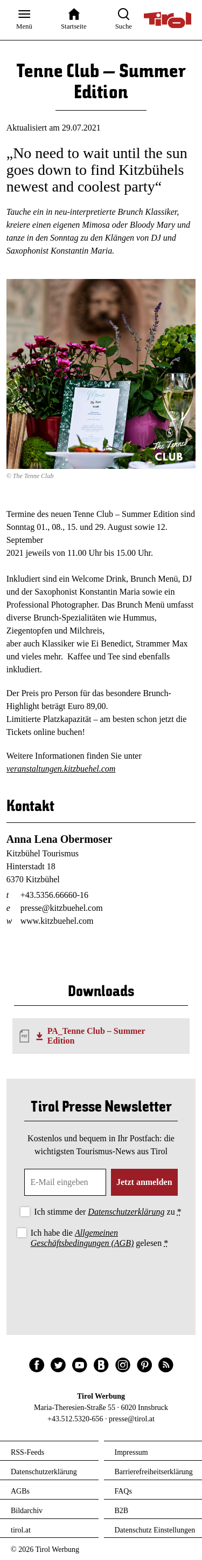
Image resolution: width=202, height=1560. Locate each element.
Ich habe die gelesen (100, 1238)
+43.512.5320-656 (75, 1419)
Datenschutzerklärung (126, 1211)
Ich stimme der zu (107, 1211)
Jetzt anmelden (144, 1182)
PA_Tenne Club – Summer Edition (96, 1035)
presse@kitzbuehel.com (61, 907)
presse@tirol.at (132, 1419)
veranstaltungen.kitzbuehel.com (61, 768)
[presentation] (101, 1280)
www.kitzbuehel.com (57, 920)
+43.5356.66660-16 (54, 895)
